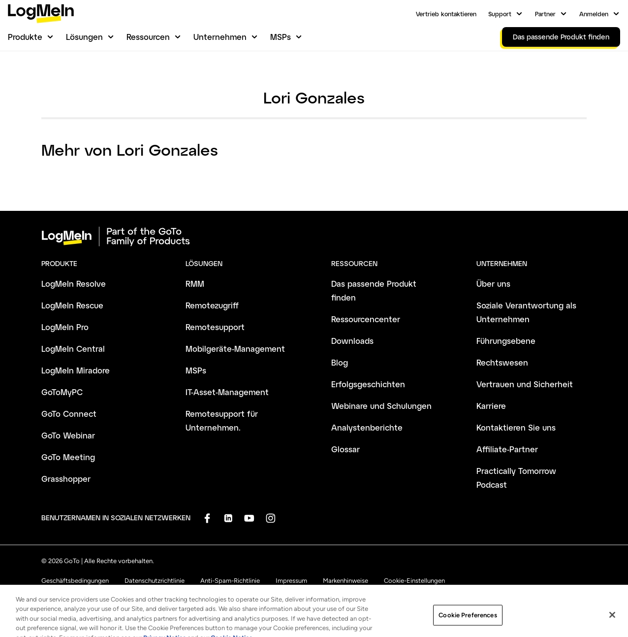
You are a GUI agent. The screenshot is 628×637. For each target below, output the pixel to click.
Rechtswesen (502, 362)
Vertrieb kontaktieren (446, 13)
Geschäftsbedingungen (75, 580)
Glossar (345, 449)
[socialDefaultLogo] (207, 518)
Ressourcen (148, 36)
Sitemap (263, 594)
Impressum (291, 580)
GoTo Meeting (68, 457)
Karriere (491, 405)
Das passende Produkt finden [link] (561, 37)
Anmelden (593, 13)
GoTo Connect (68, 413)
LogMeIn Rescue (72, 305)
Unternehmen (220, 36)
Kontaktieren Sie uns (516, 427)
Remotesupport (215, 327)
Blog (339, 362)
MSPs (280, 36)
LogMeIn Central (73, 348)
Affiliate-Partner (507, 449)
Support (499, 13)
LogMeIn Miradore (75, 370)
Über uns (493, 283)
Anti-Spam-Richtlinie (230, 580)
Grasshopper (66, 478)
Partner (545, 13)
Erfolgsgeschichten (368, 384)
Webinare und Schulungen (381, 405)
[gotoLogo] (41, 13)
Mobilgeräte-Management (235, 348)
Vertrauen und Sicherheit (524, 384)
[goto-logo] (314, 236)
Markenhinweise (345, 580)
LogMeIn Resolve (73, 283)
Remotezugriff (212, 305)
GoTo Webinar (68, 435)
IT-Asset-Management (227, 392)
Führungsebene (505, 340)
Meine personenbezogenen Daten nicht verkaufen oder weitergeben (138, 594)
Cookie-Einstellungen (414, 580)
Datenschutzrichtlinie (155, 580)
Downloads (352, 340)
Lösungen (84, 36)
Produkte (25, 36)
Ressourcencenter (365, 319)
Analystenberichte (367, 427)
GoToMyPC (62, 392)
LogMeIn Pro (65, 327)
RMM (195, 283)
